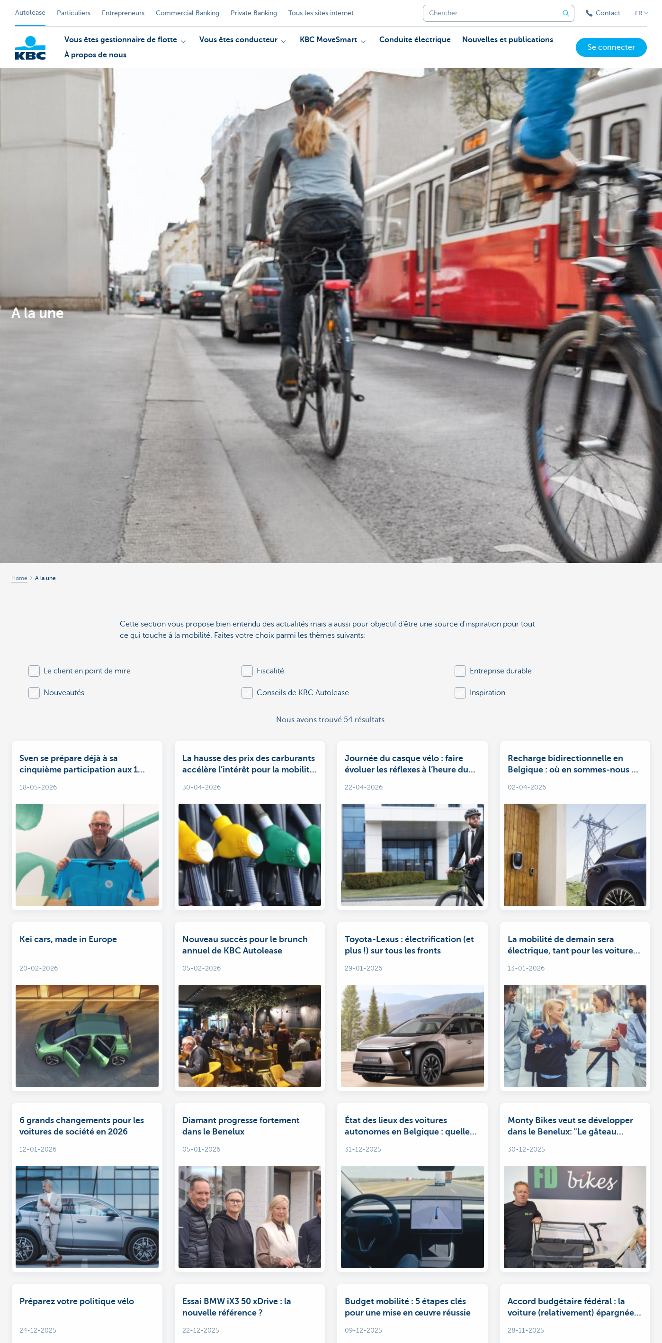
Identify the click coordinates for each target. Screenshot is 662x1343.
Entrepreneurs (123, 13)
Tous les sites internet (321, 13)
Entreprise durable (501, 671)
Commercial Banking (187, 13)
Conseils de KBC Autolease (303, 693)
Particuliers (73, 13)
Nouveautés (64, 693)
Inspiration (487, 693)
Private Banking (254, 13)
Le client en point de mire (87, 671)
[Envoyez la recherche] (565, 13)
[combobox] (487, 13)
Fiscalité (270, 671)
